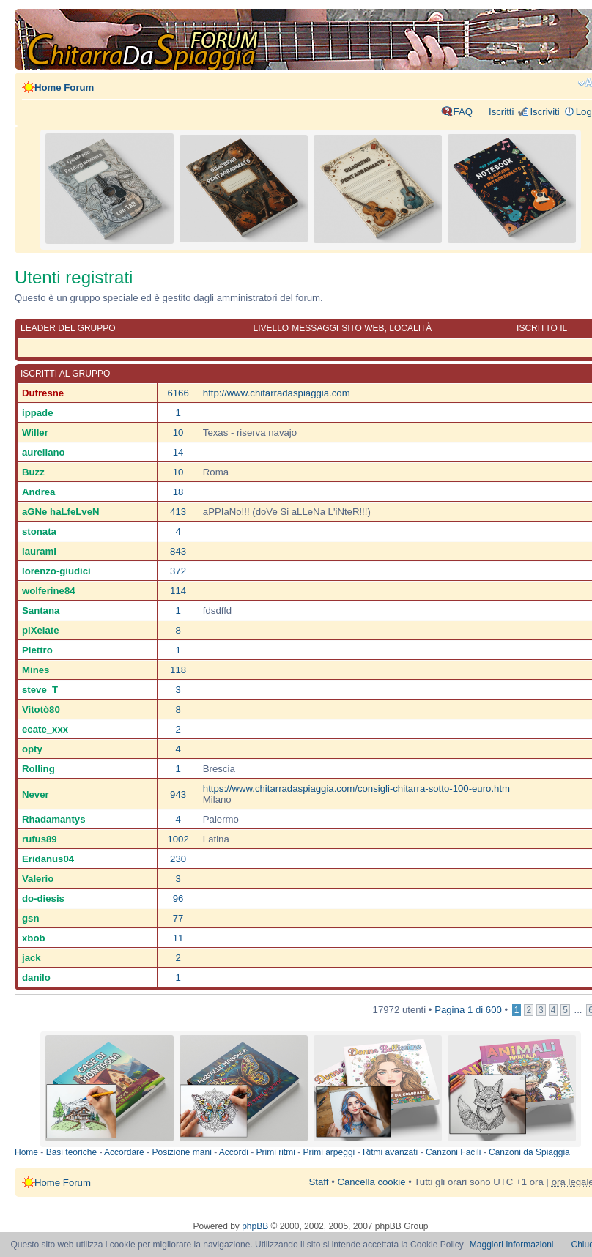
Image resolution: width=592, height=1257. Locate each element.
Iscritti (501, 111)
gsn (30, 918)
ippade (37, 412)
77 (178, 918)
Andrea (38, 491)
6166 (177, 393)
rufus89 (39, 839)
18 (178, 491)
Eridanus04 (48, 858)
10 (178, 432)
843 (178, 551)
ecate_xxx (45, 729)
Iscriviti (544, 111)
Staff (319, 1181)
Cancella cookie (371, 1181)
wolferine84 (48, 590)
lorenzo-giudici (56, 571)
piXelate (40, 630)
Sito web (362, 328)
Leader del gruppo (68, 328)
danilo (36, 977)
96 (178, 898)
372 (178, 571)
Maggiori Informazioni (512, 1244)
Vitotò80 (41, 709)
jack (31, 957)
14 (178, 452)
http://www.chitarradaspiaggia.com (276, 393)
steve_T (40, 689)
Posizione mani (181, 1152)
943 (178, 794)
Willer (35, 432)
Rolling (38, 768)
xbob (33, 937)
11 (178, 937)
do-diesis (43, 898)
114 (178, 590)
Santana (40, 610)
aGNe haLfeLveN (61, 511)
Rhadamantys (53, 819)
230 (178, 858)
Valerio (37, 878)
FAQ (463, 111)
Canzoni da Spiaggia (529, 1152)
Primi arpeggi (329, 1152)
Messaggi (315, 328)
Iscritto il (542, 328)
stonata (39, 531)
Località (410, 328)
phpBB (255, 1226)
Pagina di (468, 1009)
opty (32, 749)
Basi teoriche (71, 1152)
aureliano (43, 452)
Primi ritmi (275, 1152)
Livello (271, 328)
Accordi (233, 1152)
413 (178, 511)
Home (26, 1152)
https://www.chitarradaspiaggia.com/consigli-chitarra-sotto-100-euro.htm (356, 788)
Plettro (37, 650)
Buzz (33, 472)
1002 (177, 839)
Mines (35, 669)
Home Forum (64, 87)
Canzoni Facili (453, 1152)
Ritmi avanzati (390, 1152)
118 (178, 669)
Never (35, 794)
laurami (39, 551)
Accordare (124, 1152)
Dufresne (43, 393)
